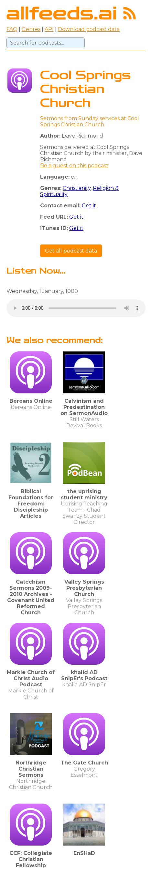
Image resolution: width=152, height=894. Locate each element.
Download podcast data (89, 29)
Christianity (77, 188)
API (49, 29)
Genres (31, 29)
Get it (89, 206)
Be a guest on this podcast (74, 165)
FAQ (11, 29)
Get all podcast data (71, 251)
